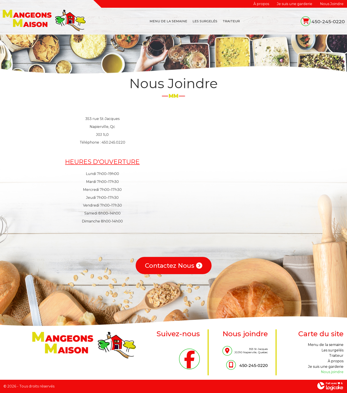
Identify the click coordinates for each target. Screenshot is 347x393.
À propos (261, 4)
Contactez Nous (173, 265)
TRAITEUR (231, 21)
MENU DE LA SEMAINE (168, 21)
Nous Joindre (331, 4)
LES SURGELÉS (205, 21)
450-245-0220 (328, 21)
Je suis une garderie (294, 4)
